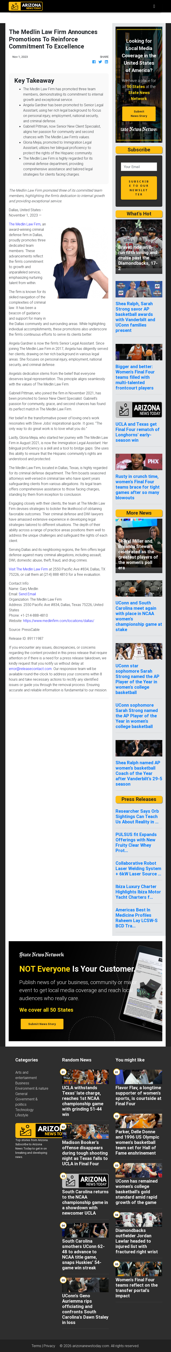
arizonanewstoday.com (90, 1346)
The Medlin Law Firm (25, 224)
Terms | (38, 1346)
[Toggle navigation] (154, 6)
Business (22, 1083)
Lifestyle (21, 1115)
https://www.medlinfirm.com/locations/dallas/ (58, 620)
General (21, 1093)
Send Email (27, 594)
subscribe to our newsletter (139, 187)
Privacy (49, 1346)
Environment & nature (31, 1088)
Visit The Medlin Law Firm (28, 569)
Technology (24, 1109)
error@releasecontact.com (30, 668)
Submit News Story (139, 114)
